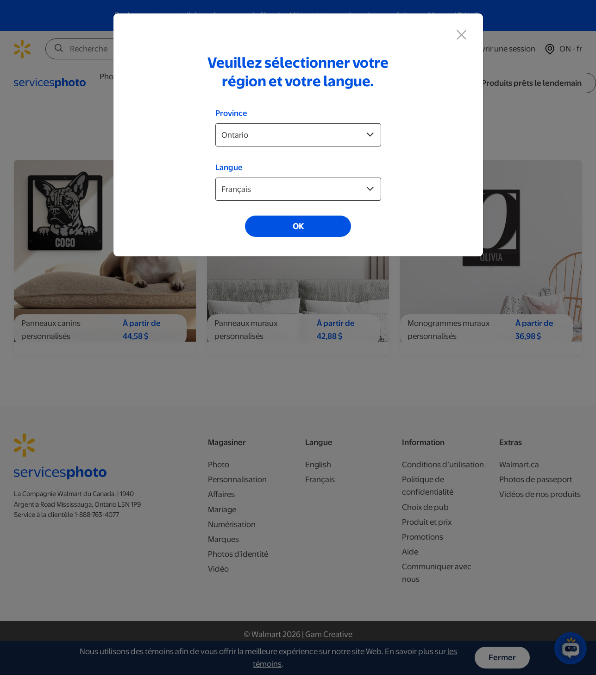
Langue (229, 167)
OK (298, 226)
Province (231, 113)
